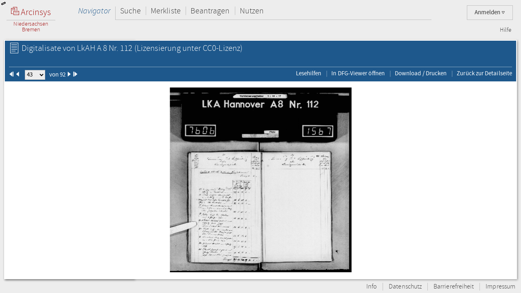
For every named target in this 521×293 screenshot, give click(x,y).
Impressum (500, 287)
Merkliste (166, 11)
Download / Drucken (421, 73)
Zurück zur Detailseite (484, 73)
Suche (130, 11)
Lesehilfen (309, 73)
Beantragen (210, 11)
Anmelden (490, 12)
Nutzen (252, 11)
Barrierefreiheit (453, 287)
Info (371, 287)
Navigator (94, 11)
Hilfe (505, 30)
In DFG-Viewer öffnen (358, 73)
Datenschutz (405, 287)
